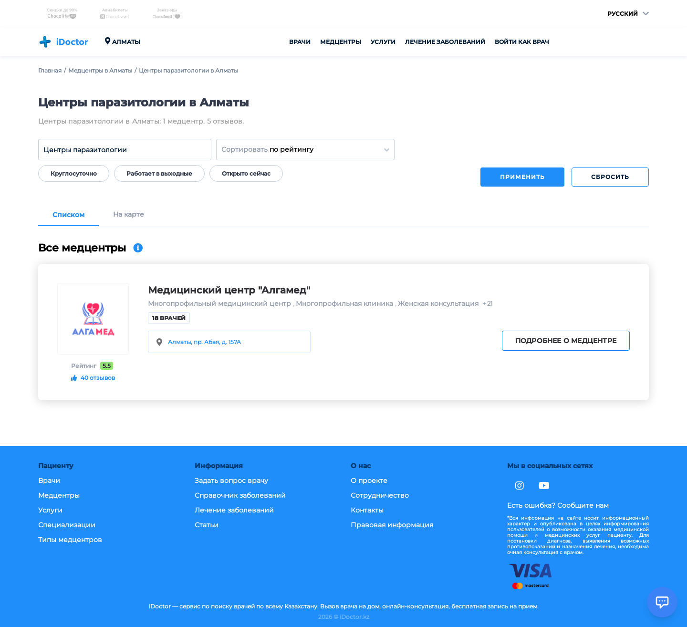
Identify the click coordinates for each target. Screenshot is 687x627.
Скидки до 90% (62, 14)
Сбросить (610, 176)
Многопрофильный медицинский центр (220, 304)
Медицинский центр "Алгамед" (229, 290)
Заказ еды (167, 14)
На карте (128, 214)
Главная (50, 70)
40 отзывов (93, 377)
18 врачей (169, 318)
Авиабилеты (114, 14)
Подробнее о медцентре (565, 340)
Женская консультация (438, 304)
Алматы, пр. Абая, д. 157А (204, 341)
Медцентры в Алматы (100, 70)
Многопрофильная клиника (345, 304)
